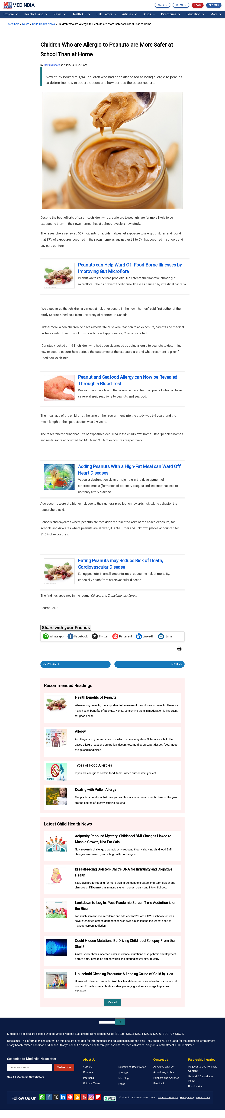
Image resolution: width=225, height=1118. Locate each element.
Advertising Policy (163, 1072)
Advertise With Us (163, 1066)
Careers (87, 1066)
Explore (11, 14)
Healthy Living (35, 14)
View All (112, 1002)
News (59, 14)
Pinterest (122, 636)
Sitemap (123, 1072)
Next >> (176, 664)
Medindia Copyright (168, 1097)
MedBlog (123, 1078)
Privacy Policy (187, 1097)
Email (165, 636)
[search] (107, 1022)
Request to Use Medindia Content (202, 1068)
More (215, 14)
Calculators (106, 14)
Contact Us (160, 1059)
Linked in (63, 1097)
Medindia (13, 24)
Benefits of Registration (132, 1067)
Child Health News (43, 24)
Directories (170, 14)
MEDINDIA (19, 5)
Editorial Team (91, 1083)
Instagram (91, 1097)
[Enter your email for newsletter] (29, 1067)
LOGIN (197, 5)
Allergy (80, 731)
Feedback (159, 1083)
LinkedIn (145, 636)
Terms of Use (203, 1097)
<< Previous (51, 664)
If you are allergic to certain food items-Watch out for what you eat (115, 773)
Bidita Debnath (52, 64)
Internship (89, 1077)
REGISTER (214, 5)
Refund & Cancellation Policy (201, 1078)
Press (121, 1083)
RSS (77, 1097)
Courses (88, 1072)
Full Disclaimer (184, 1045)
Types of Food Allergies (93, 765)
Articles (129, 14)
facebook (49, 1097)
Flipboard (98, 1097)
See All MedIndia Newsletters (25, 1077)
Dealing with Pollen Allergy (95, 789)
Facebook (78, 636)
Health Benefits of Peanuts (95, 697)
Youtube (84, 1097)
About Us (89, 1059)
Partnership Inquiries (201, 1059)
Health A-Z (81, 14)
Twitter (100, 636)
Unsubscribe (195, 1086)
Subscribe (64, 1067)
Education (195, 14)
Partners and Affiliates (166, 1077)
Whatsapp (53, 636)
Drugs (149, 14)
